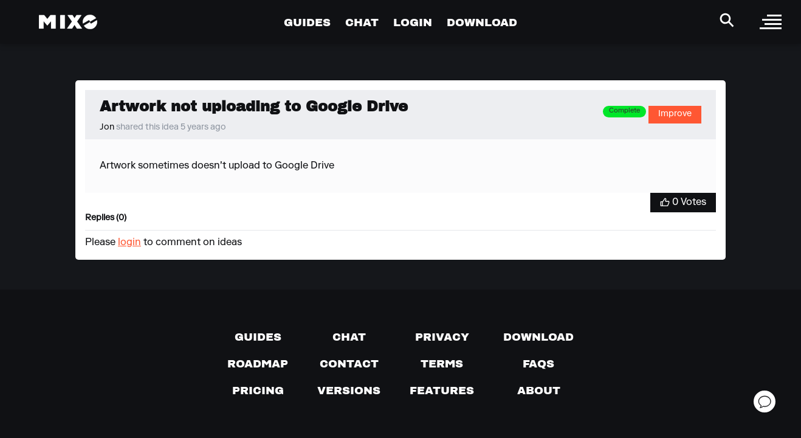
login (129, 243)
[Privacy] (442, 337)
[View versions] (349, 390)
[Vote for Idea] (683, 202)
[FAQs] (538, 363)
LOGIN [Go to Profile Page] (412, 22)
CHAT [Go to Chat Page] (362, 22)
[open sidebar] (770, 22)
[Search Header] (726, 20)
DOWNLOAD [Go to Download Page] (482, 22)
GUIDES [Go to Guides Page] (307, 22)
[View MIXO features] (442, 390)
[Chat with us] (349, 337)
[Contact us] (349, 363)
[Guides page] (258, 337)
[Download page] (538, 337)
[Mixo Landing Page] (68, 22)
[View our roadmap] (258, 363)
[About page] (538, 390)
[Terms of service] (442, 363)
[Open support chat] (764, 401)
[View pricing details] (258, 390)
